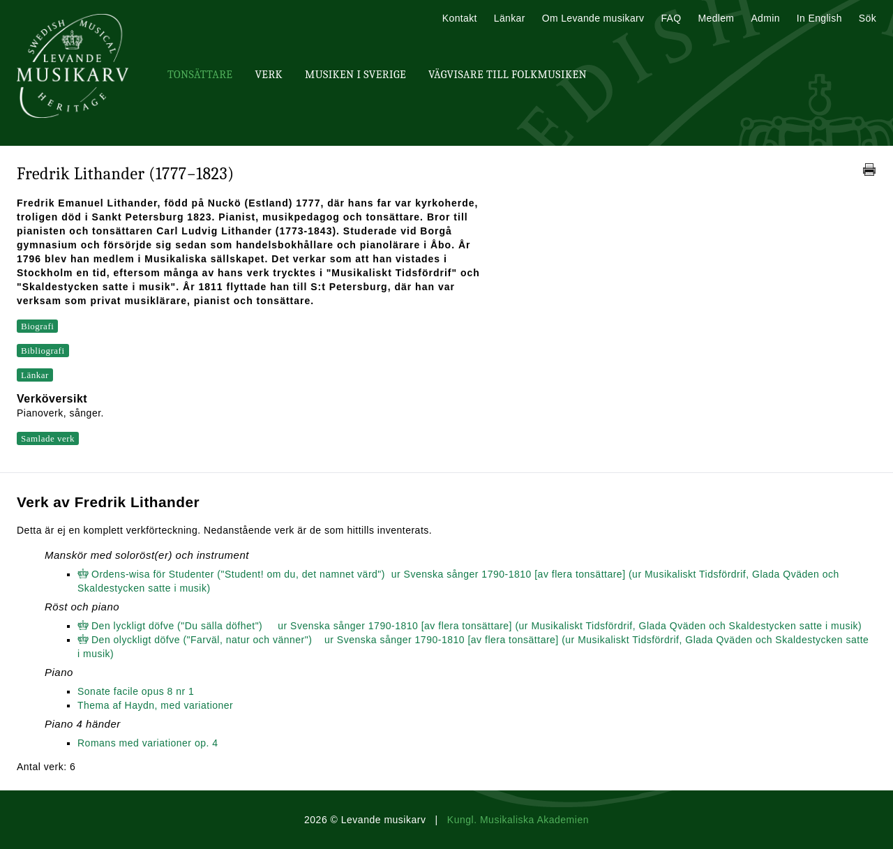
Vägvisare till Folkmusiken (507, 74)
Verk (269, 74)
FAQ (671, 18)
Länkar (509, 18)
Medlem (716, 18)
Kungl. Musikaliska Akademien (518, 819)
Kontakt (459, 18)
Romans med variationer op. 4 (147, 743)
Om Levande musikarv (593, 18)
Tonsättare (199, 74)
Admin (765, 18)
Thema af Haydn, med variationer (155, 705)
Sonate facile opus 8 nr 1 (135, 691)
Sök (867, 18)
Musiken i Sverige (355, 74)
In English (819, 18)
